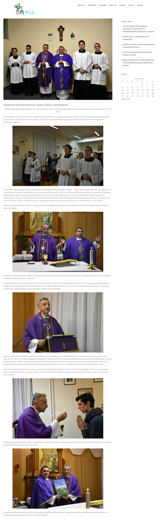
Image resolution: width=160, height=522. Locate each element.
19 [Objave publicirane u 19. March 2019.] (128, 93)
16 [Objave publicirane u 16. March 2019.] (148, 90)
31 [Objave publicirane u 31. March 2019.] (153, 96)
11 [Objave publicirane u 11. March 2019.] (123, 90)
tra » (128, 99)
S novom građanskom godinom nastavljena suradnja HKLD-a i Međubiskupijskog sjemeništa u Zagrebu (138, 29)
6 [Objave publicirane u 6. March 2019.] (132, 87)
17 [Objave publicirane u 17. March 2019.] (153, 90)
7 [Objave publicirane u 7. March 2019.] (137, 87)
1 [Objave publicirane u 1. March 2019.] (142, 84)
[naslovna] (57, 59)
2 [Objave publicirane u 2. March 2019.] (147, 84)
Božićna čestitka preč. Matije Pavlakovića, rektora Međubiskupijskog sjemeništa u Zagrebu (138, 62)
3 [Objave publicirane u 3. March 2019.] (152, 84)
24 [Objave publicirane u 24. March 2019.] (153, 93)
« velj (123, 99)
